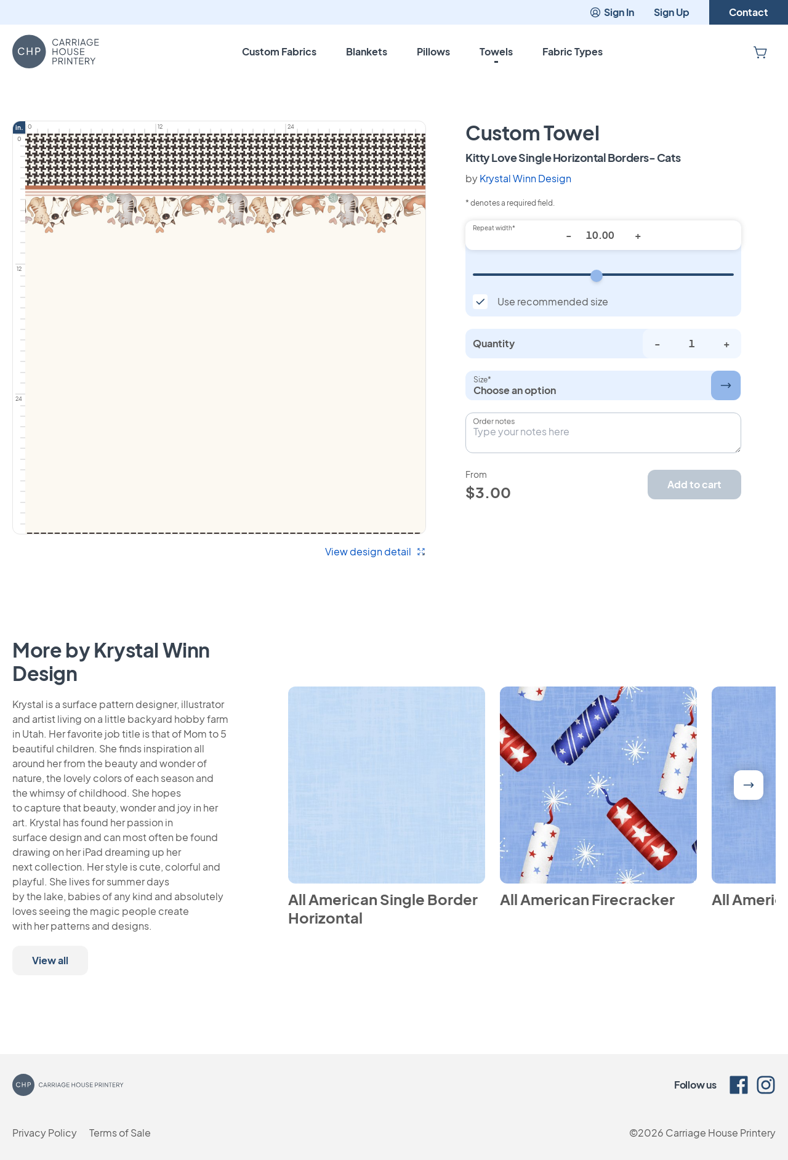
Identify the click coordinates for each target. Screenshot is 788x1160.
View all (50, 960)
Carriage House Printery (720, 1132)
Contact (748, 12)
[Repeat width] (603, 274)
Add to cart (694, 484)
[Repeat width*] (603, 235)
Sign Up (672, 12)
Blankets (366, 51)
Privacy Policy (44, 1132)
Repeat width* (494, 228)
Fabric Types (572, 51)
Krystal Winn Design (525, 178)
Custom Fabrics (279, 51)
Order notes (494, 421)
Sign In (611, 12)
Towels (496, 51)
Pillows (433, 51)
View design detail (375, 551)
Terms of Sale (120, 1132)
